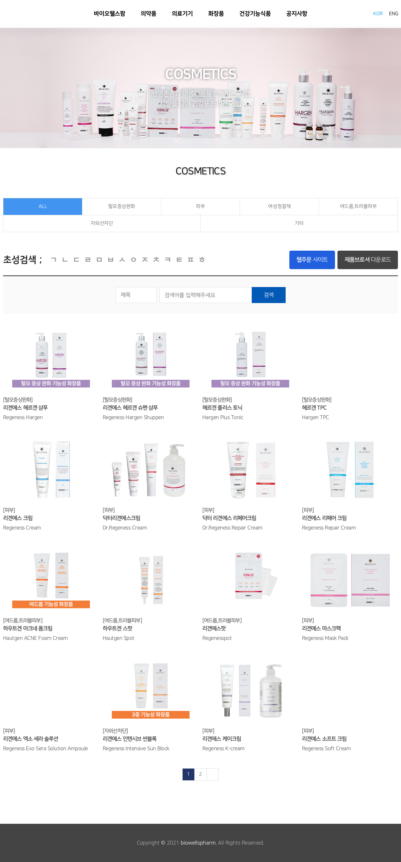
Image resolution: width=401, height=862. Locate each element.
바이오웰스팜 (15, 14)
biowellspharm (198, 843)
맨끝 (212, 774)
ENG (394, 13)
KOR (378, 13)
